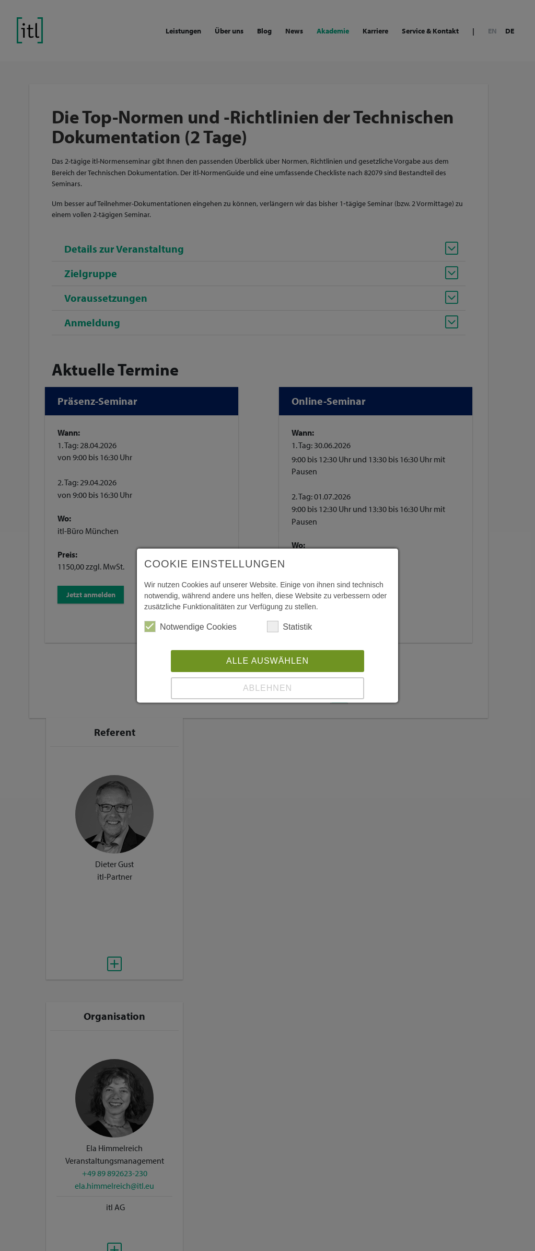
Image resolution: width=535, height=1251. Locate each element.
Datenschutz (286, 731)
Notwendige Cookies (191, 603)
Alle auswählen (267, 637)
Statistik (290, 603)
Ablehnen (267, 665)
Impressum (246, 731)
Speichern (267, 692)
